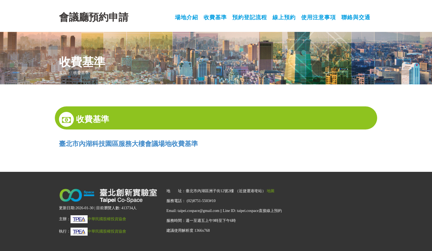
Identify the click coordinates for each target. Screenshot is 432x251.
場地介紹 (186, 17)
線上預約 (284, 17)
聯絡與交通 (355, 17)
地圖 (270, 191)
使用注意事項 (318, 17)
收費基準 (215, 17)
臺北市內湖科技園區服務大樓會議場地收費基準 (128, 143)
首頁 (63, 73)
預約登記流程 (249, 17)
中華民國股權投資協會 (98, 219)
